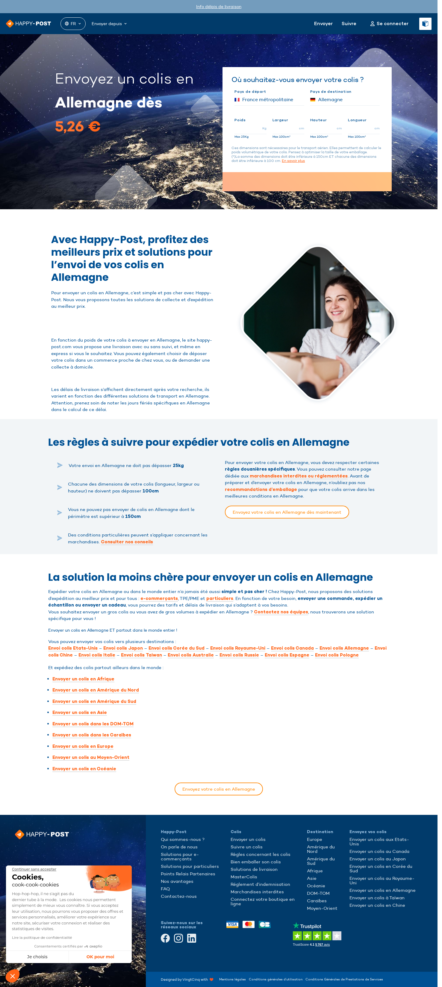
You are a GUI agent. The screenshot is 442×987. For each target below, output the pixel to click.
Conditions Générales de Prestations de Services (344, 979)
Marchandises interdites (257, 891)
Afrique (315, 871)
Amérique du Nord (321, 849)
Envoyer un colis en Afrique (83, 679)
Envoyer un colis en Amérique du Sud (94, 701)
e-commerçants (159, 598)
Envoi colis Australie (191, 655)
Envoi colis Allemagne (344, 648)
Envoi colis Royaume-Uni (237, 648)
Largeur (280, 120)
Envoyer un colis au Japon (377, 859)
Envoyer (323, 23)
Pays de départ (250, 92)
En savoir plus (293, 160)
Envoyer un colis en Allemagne (382, 890)
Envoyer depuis (110, 24)
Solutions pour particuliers (190, 866)
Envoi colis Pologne (337, 655)
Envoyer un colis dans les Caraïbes (91, 735)
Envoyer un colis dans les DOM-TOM (93, 724)
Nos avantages (177, 881)
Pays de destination (331, 92)
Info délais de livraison (218, 6)
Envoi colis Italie (96, 655)
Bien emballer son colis (256, 862)
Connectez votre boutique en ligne (263, 901)
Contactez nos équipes (281, 612)
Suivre (349, 23)
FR (73, 23)
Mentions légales (232, 979)
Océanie (316, 886)
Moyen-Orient (322, 908)
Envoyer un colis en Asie (79, 712)
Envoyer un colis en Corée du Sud (380, 868)
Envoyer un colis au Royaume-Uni (381, 880)
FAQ (165, 889)
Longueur (357, 120)
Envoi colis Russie (239, 655)
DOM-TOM (318, 893)
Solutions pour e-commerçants (180, 856)
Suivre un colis (247, 847)
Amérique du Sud (321, 861)
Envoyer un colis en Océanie (84, 768)
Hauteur (318, 120)
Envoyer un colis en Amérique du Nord (95, 690)
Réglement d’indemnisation (260, 884)
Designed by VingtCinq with (187, 979)
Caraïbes (317, 900)
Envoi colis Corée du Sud (177, 648)
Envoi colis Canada (292, 648)
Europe (314, 839)
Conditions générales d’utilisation (275, 979)
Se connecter (392, 23)
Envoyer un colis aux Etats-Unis (379, 841)
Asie (312, 878)
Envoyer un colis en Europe (82, 746)
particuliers (219, 598)
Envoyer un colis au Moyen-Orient (90, 757)
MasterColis (244, 877)
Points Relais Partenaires (188, 874)
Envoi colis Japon (123, 648)
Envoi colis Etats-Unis (73, 648)
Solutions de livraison (254, 869)
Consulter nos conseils (127, 542)
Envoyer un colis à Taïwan (377, 897)
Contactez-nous (179, 896)
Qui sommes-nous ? (183, 839)
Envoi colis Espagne (287, 655)
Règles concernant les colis (260, 854)
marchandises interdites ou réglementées (299, 476)
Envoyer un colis (248, 839)
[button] (12, 976)
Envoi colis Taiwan (141, 655)
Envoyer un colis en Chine (377, 905)
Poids (240, 120)
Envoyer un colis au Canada (379, 851)
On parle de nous (179, 847)
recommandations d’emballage (261, 489)
